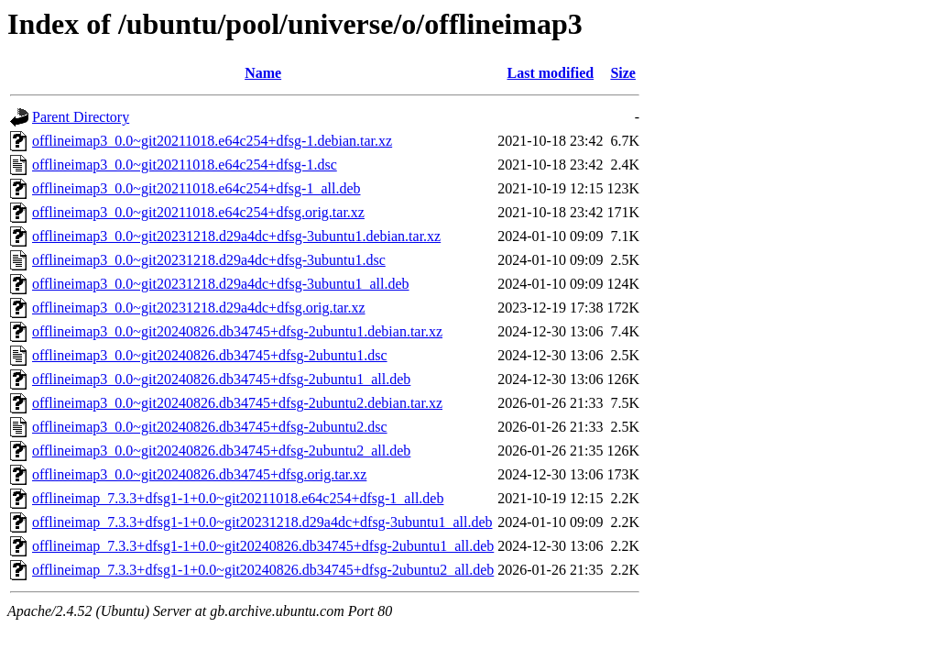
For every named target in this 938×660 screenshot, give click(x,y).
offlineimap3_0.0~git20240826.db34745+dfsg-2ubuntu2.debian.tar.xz (237, 403)
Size (623, 73)
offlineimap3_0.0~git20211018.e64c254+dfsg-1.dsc (184, 164)
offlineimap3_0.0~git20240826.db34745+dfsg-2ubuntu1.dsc (209, 355)
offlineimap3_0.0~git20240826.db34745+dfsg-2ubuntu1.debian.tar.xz (237, 331)
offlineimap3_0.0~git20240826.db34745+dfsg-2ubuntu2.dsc (209, 426)
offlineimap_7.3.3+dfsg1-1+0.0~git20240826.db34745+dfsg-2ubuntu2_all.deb (263, 570)
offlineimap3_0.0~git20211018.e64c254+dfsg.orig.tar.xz (198, 212)
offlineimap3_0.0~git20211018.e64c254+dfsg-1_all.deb (196, 188)
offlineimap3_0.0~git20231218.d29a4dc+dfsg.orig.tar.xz (198, 307)
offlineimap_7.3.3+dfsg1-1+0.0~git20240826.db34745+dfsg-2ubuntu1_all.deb (263, 546)
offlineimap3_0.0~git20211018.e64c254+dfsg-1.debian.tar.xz (212, 140)
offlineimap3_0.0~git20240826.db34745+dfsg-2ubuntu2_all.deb (221, 450)
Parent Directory (80, 117)
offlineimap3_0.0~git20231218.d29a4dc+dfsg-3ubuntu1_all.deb (220, 284)
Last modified (550, 73)
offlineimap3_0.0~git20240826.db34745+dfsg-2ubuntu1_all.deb (221, 379)
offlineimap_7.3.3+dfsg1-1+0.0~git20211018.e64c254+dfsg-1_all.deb (237, 498)
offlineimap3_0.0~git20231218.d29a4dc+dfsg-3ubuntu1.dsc (209, 260)
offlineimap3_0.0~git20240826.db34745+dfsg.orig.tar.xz (199, 474)
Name (263, 73)
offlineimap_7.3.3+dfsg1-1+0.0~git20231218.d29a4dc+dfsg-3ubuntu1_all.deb (262, 522)
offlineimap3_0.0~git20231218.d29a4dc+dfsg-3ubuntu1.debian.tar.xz (236, 236)
